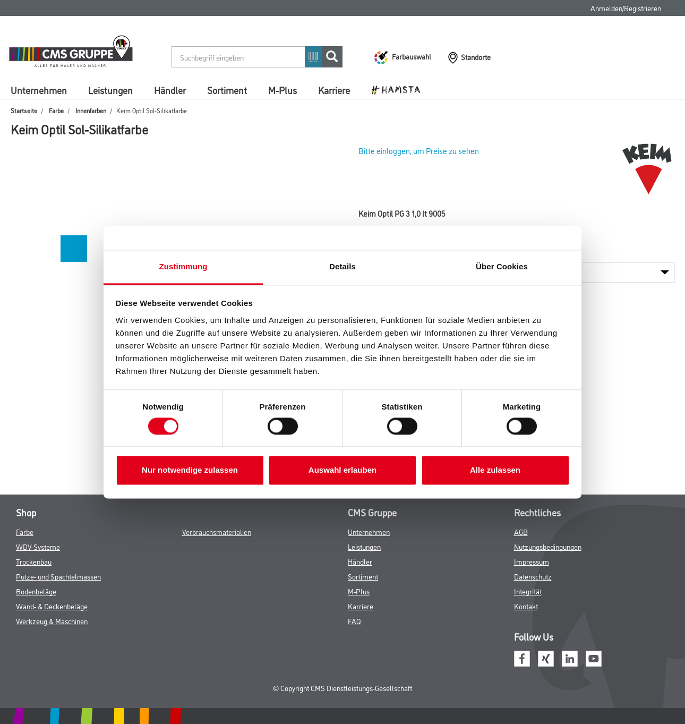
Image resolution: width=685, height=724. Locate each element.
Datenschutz (533, 576)
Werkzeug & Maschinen (52, 621)
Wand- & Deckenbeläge (52, 606)
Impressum (531, 561)
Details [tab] (342, 266)
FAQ (354, 621)
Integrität (528, 591)
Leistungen (110, 89)
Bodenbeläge (36, 591)
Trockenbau (34, 561)
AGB (521, 531)
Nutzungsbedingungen (547, 546)
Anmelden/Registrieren (625, 8)
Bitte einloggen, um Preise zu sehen (418, 150)
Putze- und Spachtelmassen (58, 576)
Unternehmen (39, 89)
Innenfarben (90, 110)
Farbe (56, 110)
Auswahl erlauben (342, 470)
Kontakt (526, 606)
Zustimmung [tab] (183, 266)
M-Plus (282, 89)
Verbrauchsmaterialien (216, 531)
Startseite (24, 110)
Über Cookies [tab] (502, 266)
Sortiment (227, 89)
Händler (170, 89)
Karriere (334, 89)
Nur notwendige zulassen (190, 470)
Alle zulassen (495, 470)
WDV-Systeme (38, 546)
